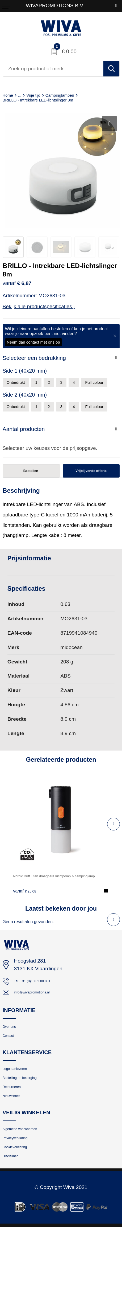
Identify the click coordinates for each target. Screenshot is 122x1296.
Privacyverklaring (22, 1200)
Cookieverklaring (21, 1212)
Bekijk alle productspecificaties (39, 307)
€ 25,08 (27, 929)
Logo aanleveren (21, 1118)
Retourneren (17, 1141)
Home (9, 95)
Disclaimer (14, 1224)
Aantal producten (26, 461)
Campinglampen (72, 95)
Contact (11, 1082)
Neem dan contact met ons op (33, 342)
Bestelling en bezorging (28, 1129)
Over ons (13, 1070)
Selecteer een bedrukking (38, 358)
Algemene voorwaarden (29, 1189)
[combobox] (53, 68)
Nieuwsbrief (16, 1153)
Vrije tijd (40, 95)
